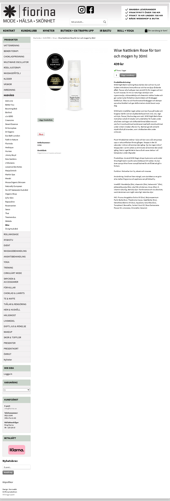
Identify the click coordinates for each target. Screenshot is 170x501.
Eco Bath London (12, 135)
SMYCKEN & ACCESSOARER (11, 280)
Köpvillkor (8, 482)
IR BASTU (8, 239)
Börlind (8, 112)
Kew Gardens (10, 159)
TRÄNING (8, 267)
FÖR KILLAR (9, 287)
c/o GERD (9, 116)
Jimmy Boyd (10, 155)
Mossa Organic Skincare (15, 182)
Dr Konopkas (10, 128)
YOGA (6, 262)
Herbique (9, 147)
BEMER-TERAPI (11, 51)
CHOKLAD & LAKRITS (14, 293)
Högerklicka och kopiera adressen (49, 153)
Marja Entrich (10, 170)
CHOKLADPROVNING (14, 56)
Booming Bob (11, 108)
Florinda (9, 143)
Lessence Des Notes (13, 167)
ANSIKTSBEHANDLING (15, 256)
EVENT (7, 245)
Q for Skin (9, 197)
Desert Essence (11, 124)
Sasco (7, 209)
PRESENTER (9, 342)
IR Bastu (105, 30)
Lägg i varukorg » (128, 75)
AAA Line (9, 101)
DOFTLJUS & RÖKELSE (15, 326)
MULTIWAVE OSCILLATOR (16, 62)
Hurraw (8, 151)
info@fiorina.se (10, 408)
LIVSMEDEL (9, 320)
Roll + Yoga (125, 30)
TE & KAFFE (9, 298)
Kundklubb (29, 30)
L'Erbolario (10, 163)
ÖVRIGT (7, 354)
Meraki (8, 178)
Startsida (37, 38)
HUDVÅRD (9, 95)
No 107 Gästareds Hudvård (16, 190)
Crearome (9, 120)
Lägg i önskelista (46, 120)
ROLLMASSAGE (11, 234)
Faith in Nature (11, 139)
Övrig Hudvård (11, 228)
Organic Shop (11, 194)
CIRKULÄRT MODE (13, 273)
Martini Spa (10, 174)
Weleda (8, 221)
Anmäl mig (8, 472)
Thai (7, 213)
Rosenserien (10, 205)
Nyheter (48, 30)
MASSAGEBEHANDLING (15, 250)
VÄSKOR (8, 84)
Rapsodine (10, 201)
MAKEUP (8, 331)
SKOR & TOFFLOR (12, 337)
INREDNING (9, 89)
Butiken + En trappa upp (77, 30)
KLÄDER (8, 78)
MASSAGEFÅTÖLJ (12, 73)
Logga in (8, 373)
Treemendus (10, 217)
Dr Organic (9, 131)
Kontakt (9, 30)
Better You (9, 104)
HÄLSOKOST (10, 315)
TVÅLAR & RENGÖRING (15, 304)
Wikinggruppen (9, 494)
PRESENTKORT (11, 348)
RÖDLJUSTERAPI (12, 67)
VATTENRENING (11, 45)
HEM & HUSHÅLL (12, 309)
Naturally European (13, 186)
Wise (7, 225)
